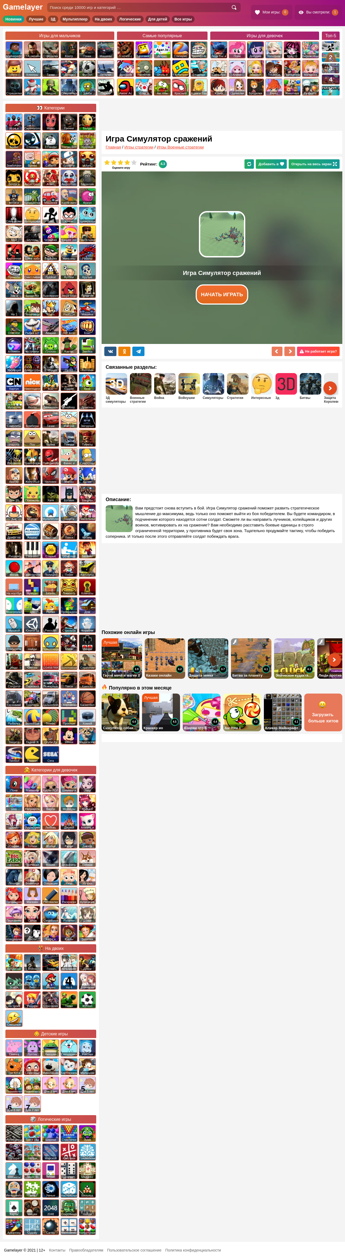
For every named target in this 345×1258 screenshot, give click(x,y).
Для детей (157, 19)
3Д (53, 19)
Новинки (13, 19)
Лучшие (36, 19)
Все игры (183, 19)
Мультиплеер (75, 19)
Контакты (57, 1250)
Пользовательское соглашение (134, 1250)
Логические (130, 19)
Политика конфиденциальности (193, 1250)
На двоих (103, 19)
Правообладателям (86, 1250)
